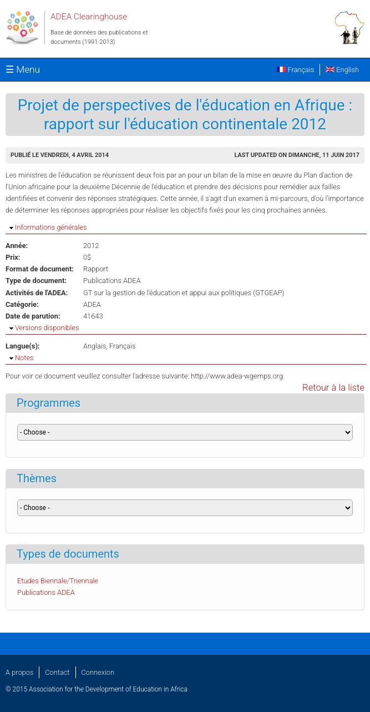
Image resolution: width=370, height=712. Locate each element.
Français (295, 69)
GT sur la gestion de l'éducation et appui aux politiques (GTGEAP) (184, 293)
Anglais (94, 346)
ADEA (92, 304)
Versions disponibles (47, 328)
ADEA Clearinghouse (88, 17)
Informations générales (51, 227)
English (342, 69)
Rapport (95, 269)
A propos (19, 672)
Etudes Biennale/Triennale (57, 581)
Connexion (98, 672)
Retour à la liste (333, 387)
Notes (24, 358)
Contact (57, 672)
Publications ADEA (112, 280)
